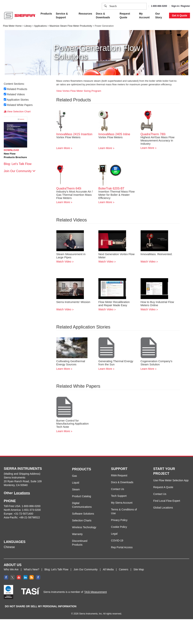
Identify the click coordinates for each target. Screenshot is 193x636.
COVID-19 (117, 540)
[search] (105, 6)
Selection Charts (81, 520)
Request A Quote (163, 487)
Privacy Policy (119, 520)
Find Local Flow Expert (166, 500)
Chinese (9, 547)
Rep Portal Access (121, 547)
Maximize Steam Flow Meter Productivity (70, 26)
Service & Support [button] (62, 15)
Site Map (138, 569)
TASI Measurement (95, 591)
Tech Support (119, 495)
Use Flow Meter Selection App (171, 480)
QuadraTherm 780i (153, 134)
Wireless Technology (84, 527)
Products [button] (46, 13)
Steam (76, 489)
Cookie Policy (119, 526)
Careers (123, 569)
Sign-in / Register (180, 6)
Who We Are (11, 569)
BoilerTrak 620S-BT (111, 188)
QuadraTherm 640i (68, 188)
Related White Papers (20, 104)
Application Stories (18, 99)
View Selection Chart (17, 111)
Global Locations (163, 507)
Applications (40, 26)
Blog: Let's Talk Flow (19, 163)
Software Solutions (83, 513)
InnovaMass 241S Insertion (74, 134)
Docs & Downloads (122, 482)
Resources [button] (85, 13)
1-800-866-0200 (159, 6)
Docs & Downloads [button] (103, 15)
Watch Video (63, 261)
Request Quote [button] (125, 15)
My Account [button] (144, 15)
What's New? (31, 569)
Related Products (17, 89)
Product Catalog (81, 496)
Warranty (77, 534)
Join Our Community (19, 171)
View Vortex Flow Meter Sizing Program (78, 90)
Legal (114, 533)
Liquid (75, 482)
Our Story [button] (158, 15)
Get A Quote (179, 15)
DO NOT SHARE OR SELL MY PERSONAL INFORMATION (40, 606)
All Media (108, 569)
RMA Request (119, 475)
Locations (22, 493)
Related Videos (16, 94)
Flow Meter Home (12, 26)
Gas (74, 475)
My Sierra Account (121, 502)
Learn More (63, 148)
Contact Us (117, 489)
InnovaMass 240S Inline (114, 134)
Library (27, 26)
